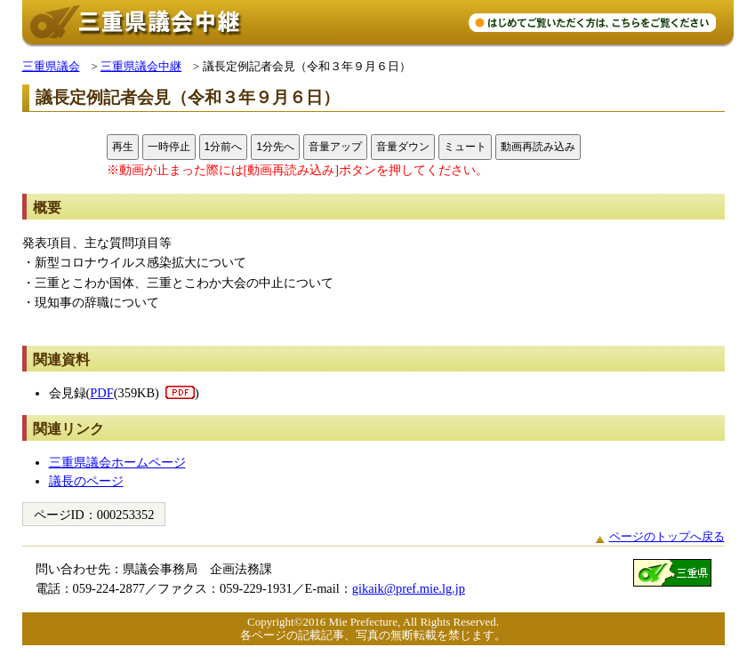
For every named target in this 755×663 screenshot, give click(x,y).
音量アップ (335, 146)
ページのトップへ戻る (667, 536)
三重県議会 (51, 66)
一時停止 (169, 146)
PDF (101, 393)
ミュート (465, 146)
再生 (122, 146)
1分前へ (224, 146)
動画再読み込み (538, 146)
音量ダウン (403, 146)
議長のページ (86, 481)
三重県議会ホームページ (117, 462)
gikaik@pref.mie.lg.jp (408, 588)
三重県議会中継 (140, 66)
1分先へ (275, 146)
